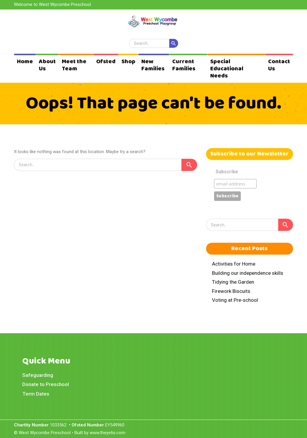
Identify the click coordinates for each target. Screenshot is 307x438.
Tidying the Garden (233, 282)
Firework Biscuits (231, 291)
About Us (47, 65)
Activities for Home (233, 264)
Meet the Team (74, 65)
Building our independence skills (247, 273)
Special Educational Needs (226, 68)
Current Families (183, 65)
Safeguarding (37, 375)
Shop (128, 61)
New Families (152, 65)
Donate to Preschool (45, 384)
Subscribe (227, 171)
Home (25, 61)
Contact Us (279, 65)
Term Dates (35, 394)
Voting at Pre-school (235, 300)
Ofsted (105, 61)
